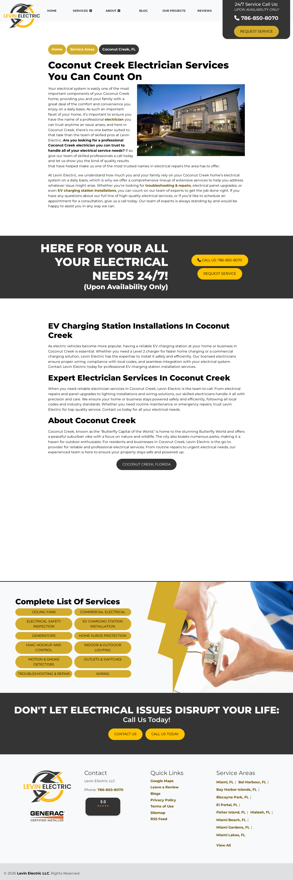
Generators (57, 635)
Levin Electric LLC (33, 873)
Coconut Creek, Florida (146, 464)
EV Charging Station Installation (116, 623)
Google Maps (162, 781)
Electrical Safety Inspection (57, 623)
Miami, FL (225, 782)
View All (223, 845)
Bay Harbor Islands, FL (236, 789)
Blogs (155, 793)
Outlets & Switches (116, 659)
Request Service (256, 31)
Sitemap (157, 813)
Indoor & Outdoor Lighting (115, 647)
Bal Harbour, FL (252, 782)
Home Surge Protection (115, 635)
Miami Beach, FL (231, 820)
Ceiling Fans (57, 612)
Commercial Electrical (115, 612)
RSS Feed (158, 819)
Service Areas (82, 49)
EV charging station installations (87, 190)
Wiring (115, 674)
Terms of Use (162, 806)
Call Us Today (165, 734)
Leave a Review (164, 787)
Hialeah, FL (260, 812)
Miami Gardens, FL (233, 827)
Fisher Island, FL (231, 812)
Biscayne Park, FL (232, 797)
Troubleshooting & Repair (57, 674)
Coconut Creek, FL (119, 49)
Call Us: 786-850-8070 (232, 260)
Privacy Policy (163, 800)
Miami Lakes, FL (230, 835)
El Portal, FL (227, 805)
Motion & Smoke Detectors (56, 662)
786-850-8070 (256, 18)
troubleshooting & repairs (168, 185)
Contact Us (125, 734)
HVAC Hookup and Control (57, 647)
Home (57, 49)
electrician (114, 119)
